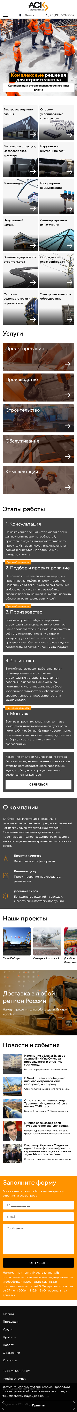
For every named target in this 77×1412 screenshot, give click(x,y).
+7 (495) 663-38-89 (62, 15)
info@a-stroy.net (14, 1378)
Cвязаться (38, 784)
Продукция (11, 1321)
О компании (11, 1353)
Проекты (9, 1337)
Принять (38, 1405)
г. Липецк (29, 15)
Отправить (38, 1262)
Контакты (10, 1360)
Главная (8, 1314)
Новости (9, 1345)
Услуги (8, 1329)
